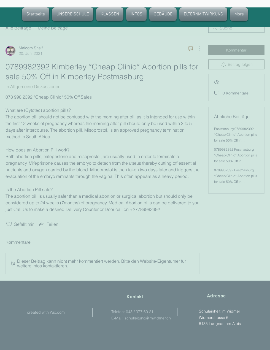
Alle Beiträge (18, 28)
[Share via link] (48, 224)
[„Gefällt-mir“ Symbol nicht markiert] (9, 224)
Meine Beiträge (53, 28)
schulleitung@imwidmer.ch (147, 318)
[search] (236, 28)
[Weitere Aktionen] (196, 48)
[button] (110, 14)
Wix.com (57, 312)
